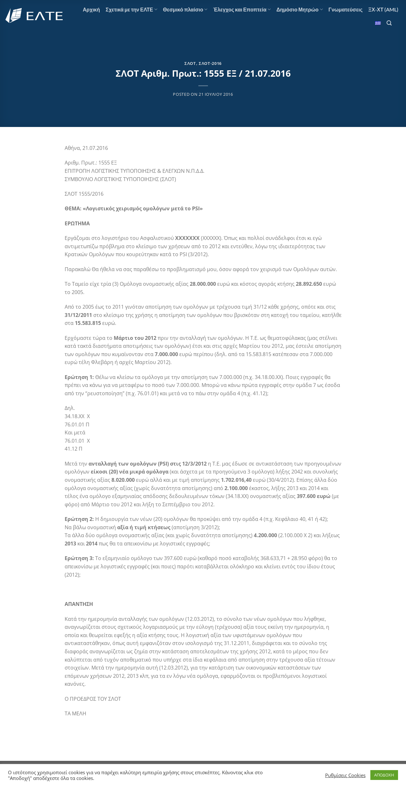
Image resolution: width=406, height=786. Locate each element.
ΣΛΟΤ (190, 63)
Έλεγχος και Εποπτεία (242, 9)
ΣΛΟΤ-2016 (210, 63)
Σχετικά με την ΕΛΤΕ (131, 9)
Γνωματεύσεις (346, 9)
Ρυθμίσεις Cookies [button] (345, 775)
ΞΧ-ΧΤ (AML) (383, 9)
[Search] (389, 23)
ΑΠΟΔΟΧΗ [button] (384, 775)
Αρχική (91, 9)
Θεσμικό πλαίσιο (185, 9)
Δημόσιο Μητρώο (299, 9)
